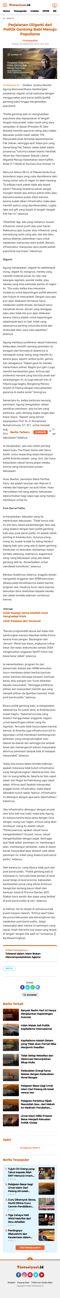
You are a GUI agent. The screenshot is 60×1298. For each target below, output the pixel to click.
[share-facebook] (22, 987)
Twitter (37, 1276)
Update (40, 432)
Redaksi (11, 1282)
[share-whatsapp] (32, 987)
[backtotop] (30, 1260)
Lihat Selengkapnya (30, 1247)
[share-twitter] (27, 987)
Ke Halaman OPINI (30, 1148)
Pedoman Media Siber (41, 1282)
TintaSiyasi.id (11, 85)
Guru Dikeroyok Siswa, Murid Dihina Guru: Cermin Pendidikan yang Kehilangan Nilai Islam (22, 1203)
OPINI (45, 11)
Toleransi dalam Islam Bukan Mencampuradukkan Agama (22, 955)
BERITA (9, 968)
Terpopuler (20, 11)
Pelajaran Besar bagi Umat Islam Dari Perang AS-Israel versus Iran (20, 1188)
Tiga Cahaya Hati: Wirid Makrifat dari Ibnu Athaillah (19, 1218)
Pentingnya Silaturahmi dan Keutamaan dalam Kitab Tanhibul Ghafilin (22, 1234)
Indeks (35, 11)
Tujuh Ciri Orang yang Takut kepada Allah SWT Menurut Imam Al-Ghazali (21, 1172)
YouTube (44, 1276)
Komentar (30, 994)
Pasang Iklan (23, 1282)
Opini (7, 1140)
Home (6, 11)
